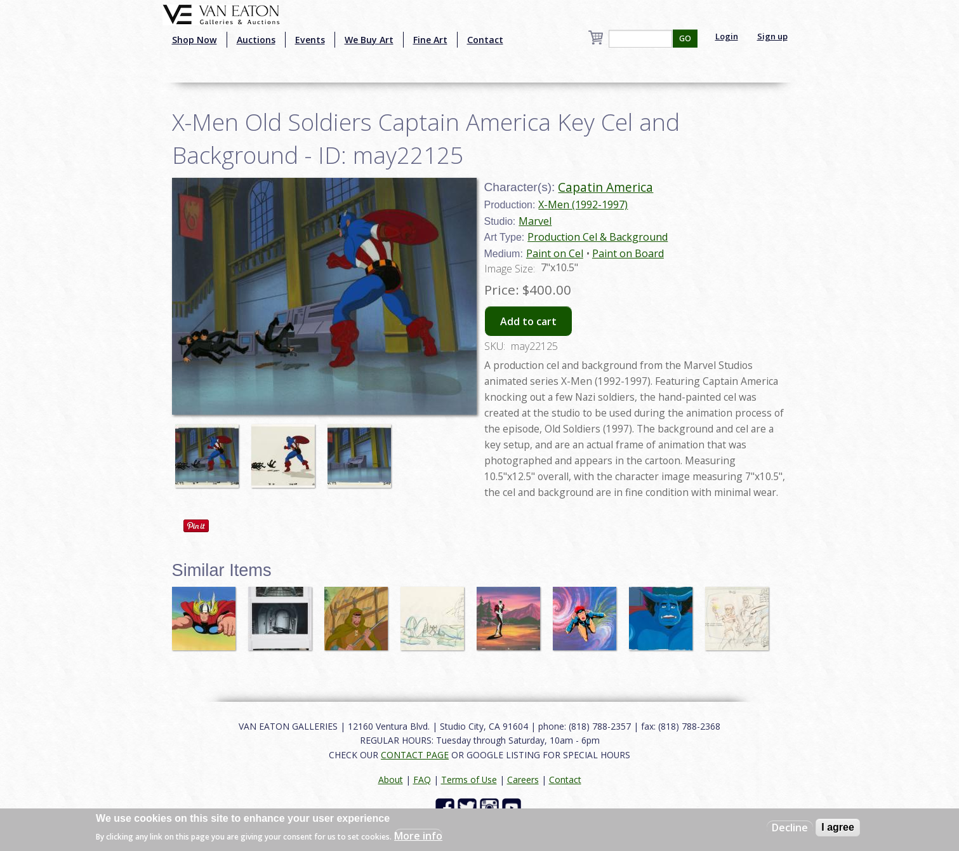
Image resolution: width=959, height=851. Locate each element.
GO (685, 38)
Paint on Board (628, 253)
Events (310, 40)
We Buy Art (369, 40)
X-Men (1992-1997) (583, 204)
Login (726, 36)
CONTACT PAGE (415, 755)
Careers (523, 780)
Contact (485, 40)
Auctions (256, 40)
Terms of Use (469, 780)
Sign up (772, 36)
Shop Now (194, 40)
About (390, 780)
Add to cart (528, 321)
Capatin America (605, 187)
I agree (837, 827)
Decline (790, 827)
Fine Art (430, 40)
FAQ (422, 780)
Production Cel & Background (597, 237)
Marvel (535, 221)
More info (418, 836)
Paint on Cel (554, 253)
